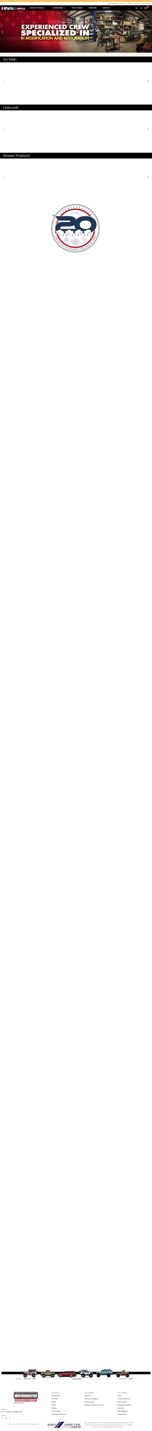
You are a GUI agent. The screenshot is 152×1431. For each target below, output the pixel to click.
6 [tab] (83, 55)
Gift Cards (146, 3)
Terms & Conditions (91, 1399)
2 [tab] (72, 55)
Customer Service (123, 1399)
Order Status (121, 1414)
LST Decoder (56, 1411)
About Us (88, 1396)
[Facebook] (2, 1418)
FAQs (131, 1379)
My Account (56, 1396)
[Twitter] (6, 1418)
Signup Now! (26, 1398)
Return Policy (122, 1402)
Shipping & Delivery (124, 1405)
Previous (2, 32)
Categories (59, 8)
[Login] (141, 8)
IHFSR (53, 1405)
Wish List (55, 1399)
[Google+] (13, 1418)
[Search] (136, 8)
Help (129, 3)
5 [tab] (80, 55)
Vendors (93, 8)
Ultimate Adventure (58, 1414)
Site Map (120, 1408)
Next (149, 32)
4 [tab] (77, 55)
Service (106, 8)
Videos (54, 1408)
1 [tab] (69, 55)
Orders (136, 3)
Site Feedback (122, 1411)
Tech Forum (77, 8)
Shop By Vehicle (38, 8)
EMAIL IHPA (77, 1379)
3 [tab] (75, 55)
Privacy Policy (89, 1402)
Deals (123, 3)
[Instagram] (10, 1418)
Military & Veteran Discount (94, 1405)
